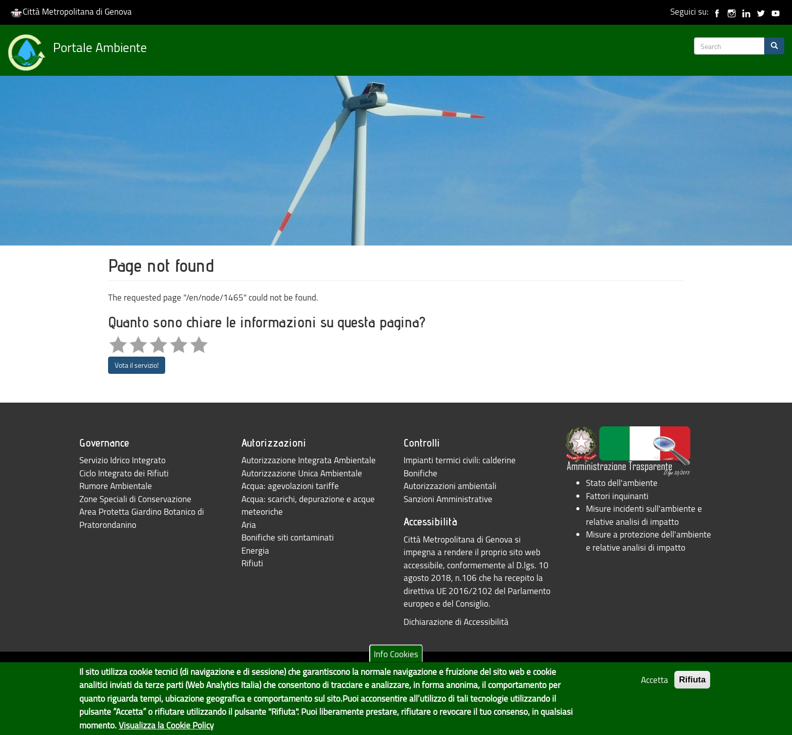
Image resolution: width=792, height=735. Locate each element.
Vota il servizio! (137, 365)
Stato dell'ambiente (622, 482)
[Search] (774, 46)
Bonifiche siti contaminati (287, 537)
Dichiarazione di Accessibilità (456, 621)
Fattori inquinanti (617, 496)
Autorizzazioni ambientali (450, 486)
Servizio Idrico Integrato (122, 460)
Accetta (654, 685)
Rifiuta (692, 685)
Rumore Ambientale (115, 486)
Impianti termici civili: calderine (460, 460)
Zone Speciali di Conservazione (135, 499)
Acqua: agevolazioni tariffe (290, 486)
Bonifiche (420, 473)
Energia (255, 550)
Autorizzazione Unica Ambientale (301, 473)
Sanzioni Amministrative (448, 499)
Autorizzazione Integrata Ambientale (308, 460)
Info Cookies (396, 659)
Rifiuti (252, 563)
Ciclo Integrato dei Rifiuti (124, 473)
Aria (248, 524)
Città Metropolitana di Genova (71, 11)
